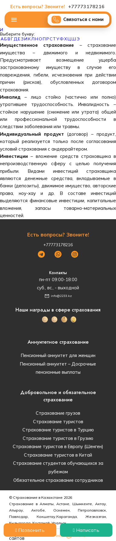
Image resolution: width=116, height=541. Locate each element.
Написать (86, 530)
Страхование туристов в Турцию (58, 430)
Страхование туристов (58, 421)
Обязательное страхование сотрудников (58, 480)
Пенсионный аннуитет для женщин (58, 355)
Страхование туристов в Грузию (58, 438)
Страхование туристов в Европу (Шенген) (58, 446)
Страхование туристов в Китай (58, 455)
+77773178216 (58, 6)
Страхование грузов (58, 413)
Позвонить (30, 530)
